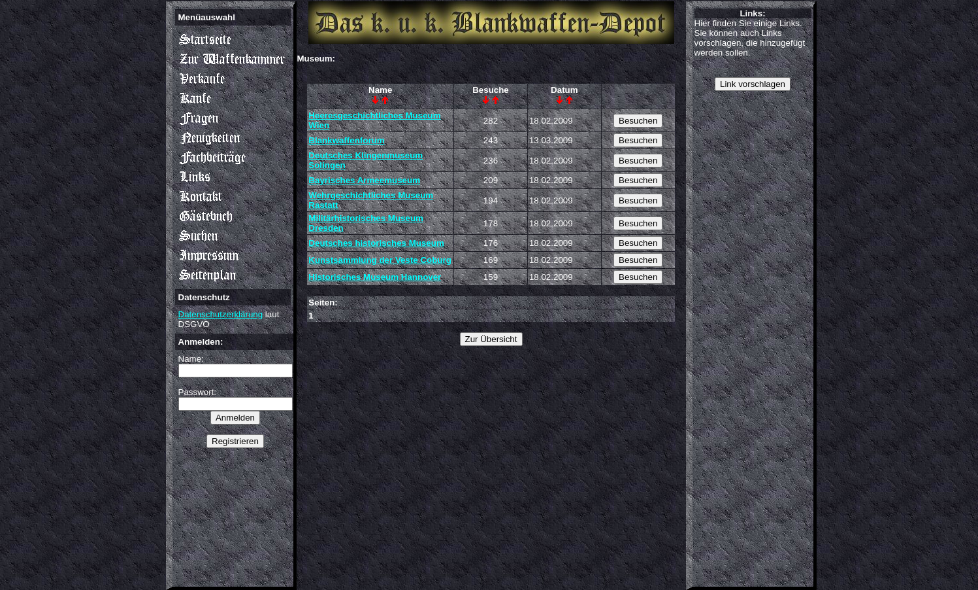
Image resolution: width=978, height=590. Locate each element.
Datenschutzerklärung (220, 314)
